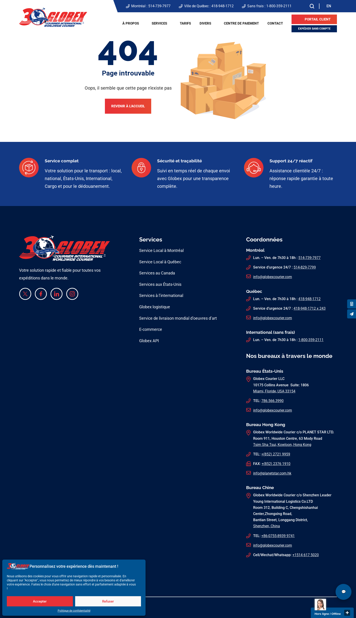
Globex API (149, 340)
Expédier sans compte (314, 28)
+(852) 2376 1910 (276, 464)
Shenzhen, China (266, 526)
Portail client (318, 19)
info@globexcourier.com (272, 277)
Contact (275, 23)
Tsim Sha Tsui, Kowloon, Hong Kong (282, 444)
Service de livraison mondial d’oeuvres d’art (178, 318)
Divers (205, 23)
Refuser (108, 601)
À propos (130, 23)
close (347, 613)
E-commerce (150, 329)
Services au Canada (157, 273)
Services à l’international (161, 295)
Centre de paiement (241, 23)
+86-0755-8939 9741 (278, 536)
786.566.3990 (272, 401)
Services (159, 23)
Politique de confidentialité (74, 610)
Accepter (40, 601)
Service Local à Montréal (161, 250)
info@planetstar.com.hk (272, 473)
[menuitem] (328, 6)
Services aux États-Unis (160, 284)
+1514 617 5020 (305, 555)
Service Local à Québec (160, 261)
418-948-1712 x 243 (310, 308)
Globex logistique (154, 306)
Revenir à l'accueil (128, 106)
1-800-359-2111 (279, 6)
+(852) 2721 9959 (275, 454)
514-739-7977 (159, 6)
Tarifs (185, 23)
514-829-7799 (305, 267)
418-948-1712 (222, 6)
